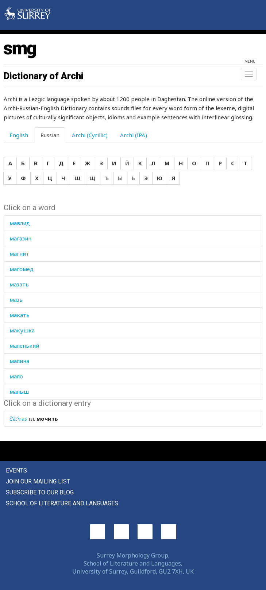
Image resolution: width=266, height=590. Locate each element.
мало (16, 376)
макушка (22, 330)
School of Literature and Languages (62, 503)
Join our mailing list (38, 481)
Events (16, 470)
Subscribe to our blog (40, 492)
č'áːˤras (18, 418)
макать (19, 315)
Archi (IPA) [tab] (133, 135)
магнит (19, 253)
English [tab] (18, 135)
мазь (16, 299)
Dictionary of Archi (44, 75)
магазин (20, 238)
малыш (19, 391)
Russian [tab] (50, 135)
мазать (19, 284)
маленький (24, 345)
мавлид (19, 223)
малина (19, 361)
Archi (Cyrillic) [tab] (90, 135)
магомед (21, 269)
